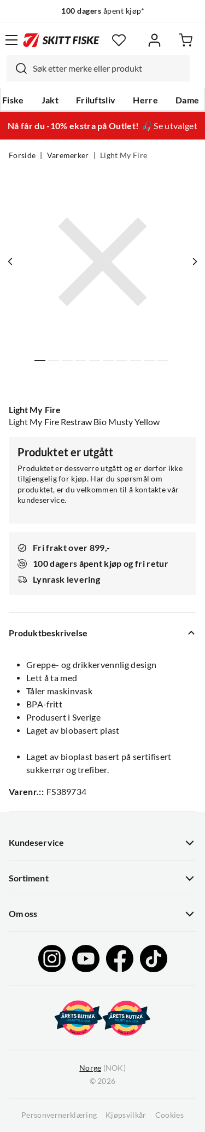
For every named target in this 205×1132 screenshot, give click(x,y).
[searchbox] (108, 68)
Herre (145, 100)
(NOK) (102, 1068)
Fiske (13, 100)
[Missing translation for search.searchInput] (17, 68)
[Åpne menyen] (11, 40)
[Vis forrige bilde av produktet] (10, 261)
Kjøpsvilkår (126, 1115)
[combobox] (98, 68)
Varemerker (68, 155)
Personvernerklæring (59, 1115)
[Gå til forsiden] (61, 40)
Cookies (169, 1115)
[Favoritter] (119, 40)
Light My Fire (123, 155)
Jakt (50, 100)
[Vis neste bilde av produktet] (194, 261)
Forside (22, 155)
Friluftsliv (96, 100)
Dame (187, 100)
